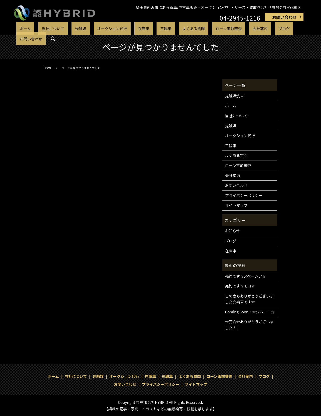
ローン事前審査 (202, 29)
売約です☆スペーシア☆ (245, 276)
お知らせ (232, 230)
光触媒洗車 (234, 96)
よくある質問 (173, 29)
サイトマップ (236, 205)
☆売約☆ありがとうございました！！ (249, 324)
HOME (48, 68)
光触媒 (85, 29)
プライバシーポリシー (243, 195)
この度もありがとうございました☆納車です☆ (249, 299)
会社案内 (228, 29)
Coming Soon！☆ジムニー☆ (250, 312)
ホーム (42, 29)
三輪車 (151, 29)
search (286, 28)
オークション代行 (110, 29)
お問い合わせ (284, 17)
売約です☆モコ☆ (240, 286)
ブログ (246, 29)
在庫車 (136, 29)
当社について (63, 29)
